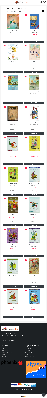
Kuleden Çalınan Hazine (34, 91)
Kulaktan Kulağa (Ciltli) (13, 30)
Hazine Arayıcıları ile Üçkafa (34, 30)
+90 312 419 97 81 (5, 337)
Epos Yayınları (13, 64)
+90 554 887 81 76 (14, 337)
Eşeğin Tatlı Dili (12, 275)
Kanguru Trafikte (34, 214)
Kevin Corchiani (34, 277)
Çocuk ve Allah (12, 61)
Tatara (12, 122)
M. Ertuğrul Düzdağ (13, 93)
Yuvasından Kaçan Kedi (12, 153)
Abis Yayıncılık (34, 34)
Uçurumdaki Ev (12, 91)
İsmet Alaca (12, 124)
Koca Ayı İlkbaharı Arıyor (13, 306)
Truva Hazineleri (34, 153)
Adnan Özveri (13, 154)
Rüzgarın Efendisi (13, 183)
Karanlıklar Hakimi (13, 244)
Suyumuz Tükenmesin (34, 244)
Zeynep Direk (13, 63)
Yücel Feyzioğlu (34, 32)
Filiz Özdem (12, 32)
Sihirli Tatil (34, 122)
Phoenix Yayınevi (34, 64)
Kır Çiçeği (34, 61)
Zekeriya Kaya (34, 63)
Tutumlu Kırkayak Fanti (34, 183)
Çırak (34, 275)
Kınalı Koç (13, 214)
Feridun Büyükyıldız (34, 124)
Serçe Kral (34, 306)
